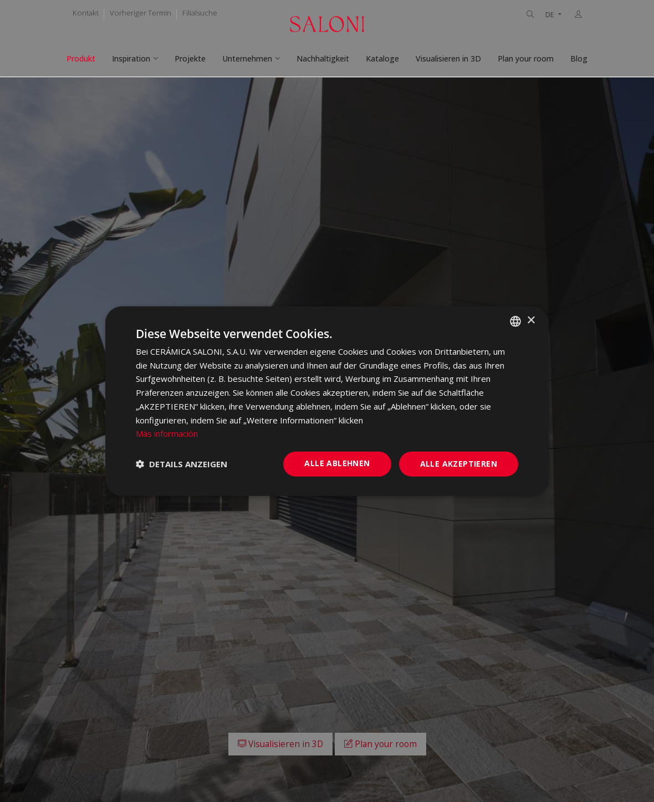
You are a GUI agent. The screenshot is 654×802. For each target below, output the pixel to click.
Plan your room (526, 58)
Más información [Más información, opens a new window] (167, 433)
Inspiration (131, 58)
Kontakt (86, 13)
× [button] (531, 320)
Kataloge (382, 58)
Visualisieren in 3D (448, 58)
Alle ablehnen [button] (337, 463)
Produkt (81, 58)
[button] (181, 464)
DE (550, 14)
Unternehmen (247, 58)
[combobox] (515, 320)
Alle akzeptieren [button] (458, 463)
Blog (578, 58)
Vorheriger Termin (140, 13)
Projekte (190, 58)
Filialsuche (199, 13)
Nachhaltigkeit (323, 58)
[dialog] (327, 400)
